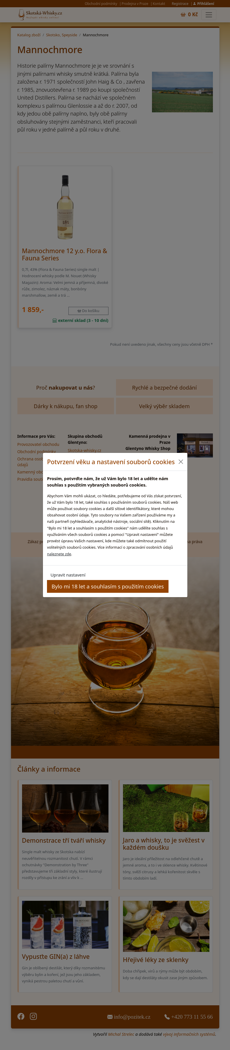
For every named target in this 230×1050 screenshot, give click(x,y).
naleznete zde (59, 553)
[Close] (181, 462)
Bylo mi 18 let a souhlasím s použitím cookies (108, 586)
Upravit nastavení (67, 575)
